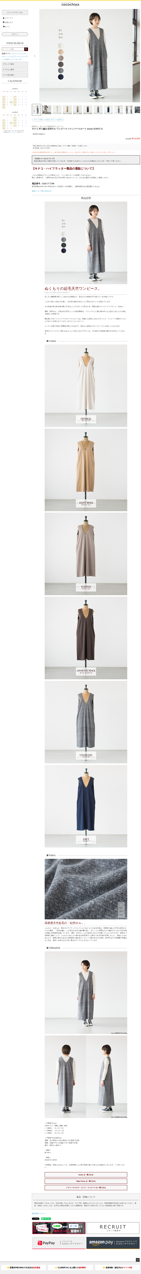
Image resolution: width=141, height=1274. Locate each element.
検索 (26, 49)
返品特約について (38, 1213)
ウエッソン (6, 56)
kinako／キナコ (50, 120)
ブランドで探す (38, 120)
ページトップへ (138, 1260)
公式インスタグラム (13, 132)
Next (137, 56)
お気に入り (8, 22)
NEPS (7, 59)
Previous (34, 56)
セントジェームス (18, 53)
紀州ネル (60, 120)
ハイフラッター (16, 59)
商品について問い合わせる (41, 191)
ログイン (15, 34)
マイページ (8, 18)
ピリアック (16, 56)
